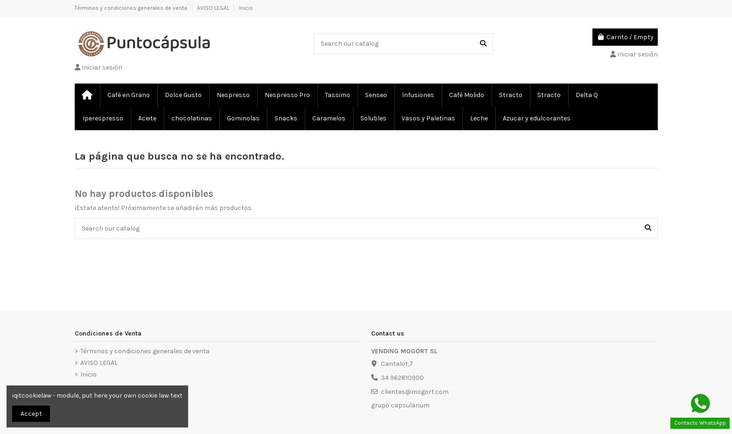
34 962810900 (402, 378)
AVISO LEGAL (214, 8)
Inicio (246, 8)
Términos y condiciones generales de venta (132, 8)
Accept (31, 414)
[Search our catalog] (483, 43)
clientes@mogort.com (415, 392)
